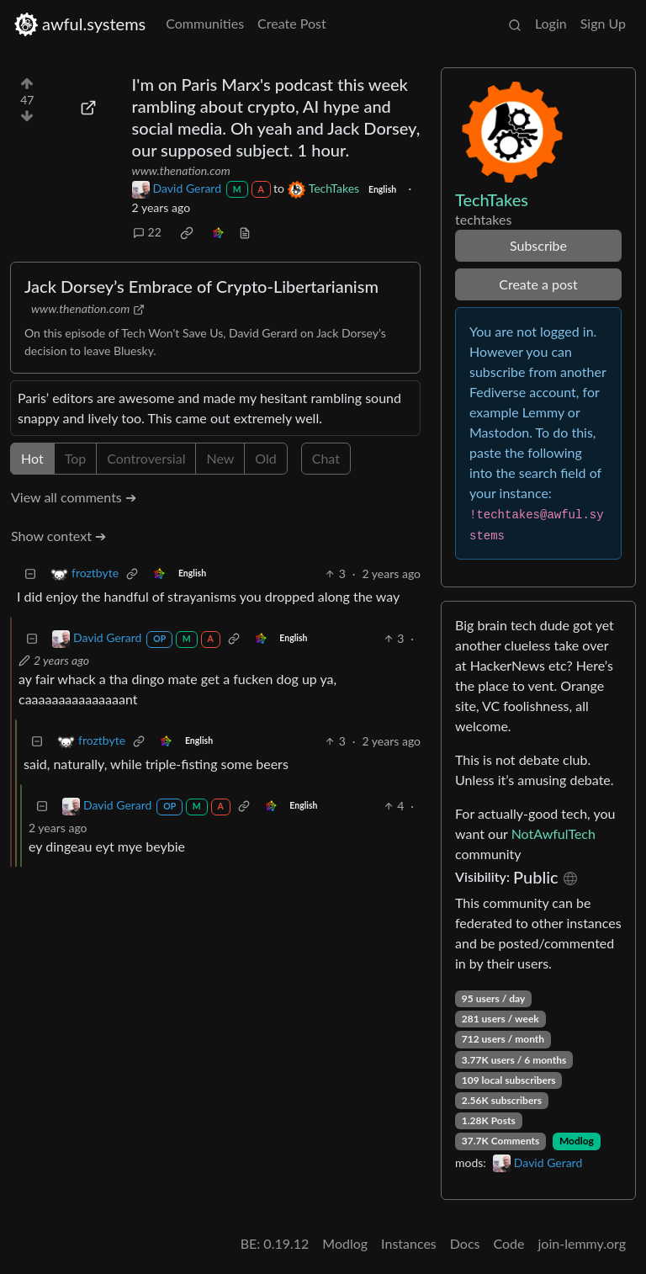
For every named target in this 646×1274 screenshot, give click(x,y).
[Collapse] (30, 573)
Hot (32, 458)
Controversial (146, 458)
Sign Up (603, 23)
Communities (205, 23)
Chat (326, 458)
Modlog (576, 1140)
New (220, 458)
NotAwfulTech (553, 833)
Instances (409, 1243)
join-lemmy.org (582, 1243)
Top (76, 458)
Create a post (538, 284)
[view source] (244, 232)
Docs (465, 1243)
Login (551, 23)
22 (147, 232)
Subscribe (538, 245)
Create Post (291, 23)
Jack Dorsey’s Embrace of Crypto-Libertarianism (201, 286)
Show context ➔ (58, 536)
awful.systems (79, 24)
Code (509, 1243)
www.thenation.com (181, 170)
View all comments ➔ (73, 497)
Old (265, 458)
